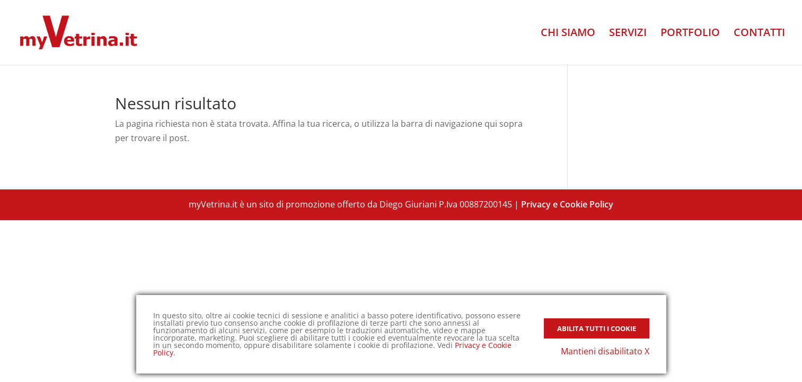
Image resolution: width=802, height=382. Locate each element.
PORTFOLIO (690, 34)
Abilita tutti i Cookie (596, 328)
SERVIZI (628, 34)
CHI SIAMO (568, 34)
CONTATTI (759, 34)
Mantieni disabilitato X (605, 351)
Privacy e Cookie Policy (567, 204)
